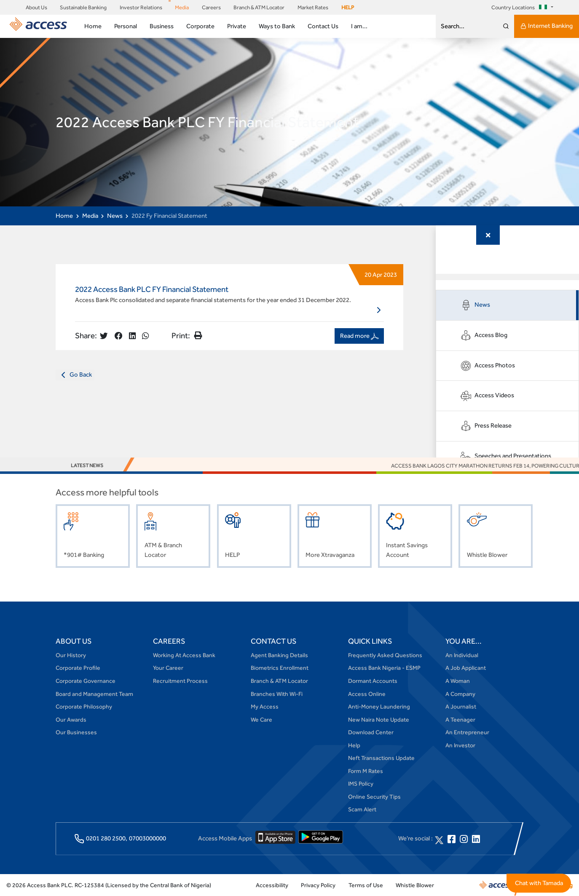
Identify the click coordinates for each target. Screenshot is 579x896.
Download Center (371, 732)
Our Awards (71, 719)
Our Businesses (76, 732)
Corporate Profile (78, 667)
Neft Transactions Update (381, 757)
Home (93, 25)
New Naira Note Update (378, 719)
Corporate (200, 25)
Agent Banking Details (279, 655)
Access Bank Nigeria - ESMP (384, 667)
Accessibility (272, 885)
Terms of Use (365, 885)
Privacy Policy (318, 885)
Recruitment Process (180, 680)
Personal (125, 25)
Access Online (367, 693)
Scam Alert (362, 809)
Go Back (75, 375)
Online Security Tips (374, 796)
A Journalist (460, 706)
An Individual (461, 655)
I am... (359, 25)
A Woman (457, 680)
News (115, 215)
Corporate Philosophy (84, 706)
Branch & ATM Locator (258, 7)
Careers (211, 7)
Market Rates (313, 7)
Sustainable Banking (83, 7)
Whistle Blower (415, 885)
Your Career (168, 667)
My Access (265, 706)
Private (236, 25)
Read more (359, 336)
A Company (460, 693)
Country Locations (520, 7)
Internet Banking (546, 26)
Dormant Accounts (372, 680)
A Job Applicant (465, 667)
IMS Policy (360, 783)
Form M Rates (365, 771)
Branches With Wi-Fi (277, 693)
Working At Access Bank (184, 655)
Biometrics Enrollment (279, 667)
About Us (36, 7)
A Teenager (460, 719)
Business (162, 25)
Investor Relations (141, 7)
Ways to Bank (277, 25)
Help (354, 745)
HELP (347, 7)
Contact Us (323, 25)
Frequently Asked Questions (385, 655)
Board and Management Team (94, 693)
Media (182, 7)
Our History (71, 655)
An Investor (460, 745)
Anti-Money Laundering (379, 706)
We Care (261, 719)
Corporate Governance (85, 680)
